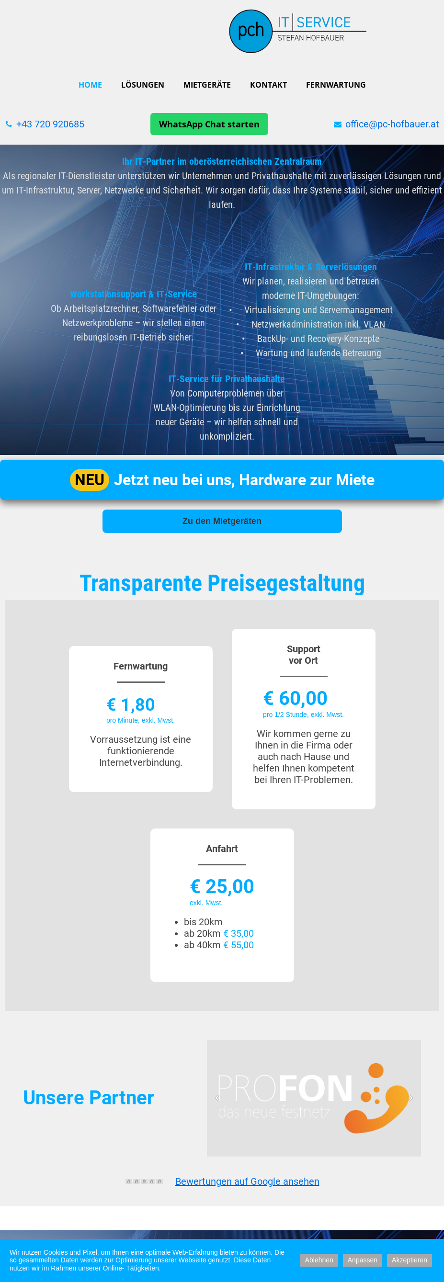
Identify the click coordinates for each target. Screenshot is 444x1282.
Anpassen (362, 1260)
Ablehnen (319, 1260)
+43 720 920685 (50, 124)
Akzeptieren (409, 1260)
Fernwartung (336, 84)
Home (90, 84)
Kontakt (268, 84)
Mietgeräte (207, 84)
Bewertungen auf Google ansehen (247, 1181)
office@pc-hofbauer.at (392, 124)
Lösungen (142, 84)
